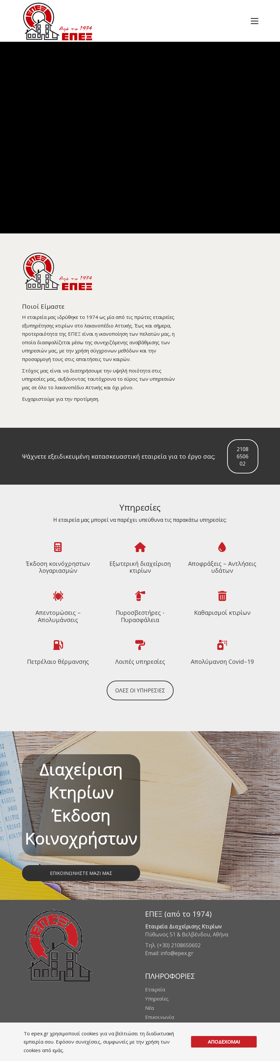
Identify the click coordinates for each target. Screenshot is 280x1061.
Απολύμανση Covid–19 (222, 661)
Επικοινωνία (159, 1017)
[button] (254, 21)
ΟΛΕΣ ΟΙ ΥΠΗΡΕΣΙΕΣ (140, 690)
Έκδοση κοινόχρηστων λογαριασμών (58, 567)
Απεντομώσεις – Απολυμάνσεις (58, 616)
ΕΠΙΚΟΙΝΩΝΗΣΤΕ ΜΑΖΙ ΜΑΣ (81, 873)
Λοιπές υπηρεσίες (140, 661)
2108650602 (242, 456)
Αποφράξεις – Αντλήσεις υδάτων (222, 567)
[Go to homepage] (57, 21)
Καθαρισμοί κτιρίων (222, 612)
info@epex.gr (177, 953)
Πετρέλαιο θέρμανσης (58, 661)
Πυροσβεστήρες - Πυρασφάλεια (140, 616)
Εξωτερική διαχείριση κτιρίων (140, 567)
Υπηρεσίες (157, 998)
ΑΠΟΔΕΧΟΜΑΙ (224, 1041)
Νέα (149, 1007)
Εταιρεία (155, 989)
